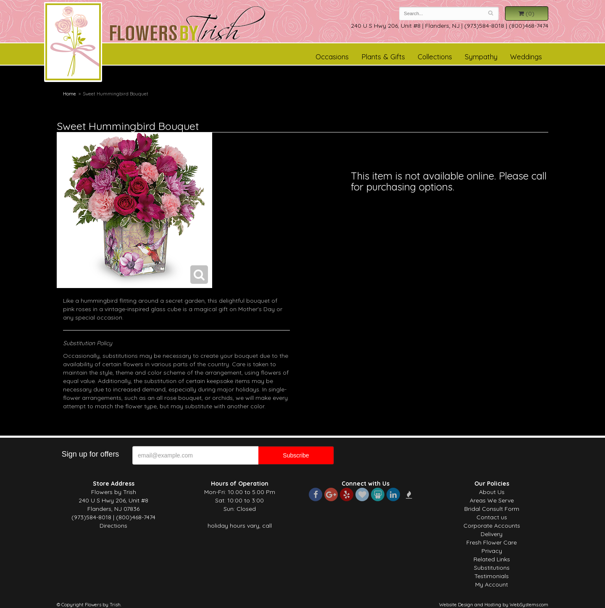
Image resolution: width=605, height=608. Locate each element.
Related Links (491, 559)
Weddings (526, 56)
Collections (435, 56)
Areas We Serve (492, 500)
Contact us (491, 517)
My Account (491, 584)
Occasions (332, 56)
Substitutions (492, 567)
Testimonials (491, 576)
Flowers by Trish (73, 43)
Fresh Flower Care (491, 542)
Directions (113, 525)
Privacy (491, 551)
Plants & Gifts (383, 56)
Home (69, 94)
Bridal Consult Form (491, 509)
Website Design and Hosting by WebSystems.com (493, 605)
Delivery (491, 534)
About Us (492, 492)
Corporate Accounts (491, 525)
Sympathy (481, 56)
